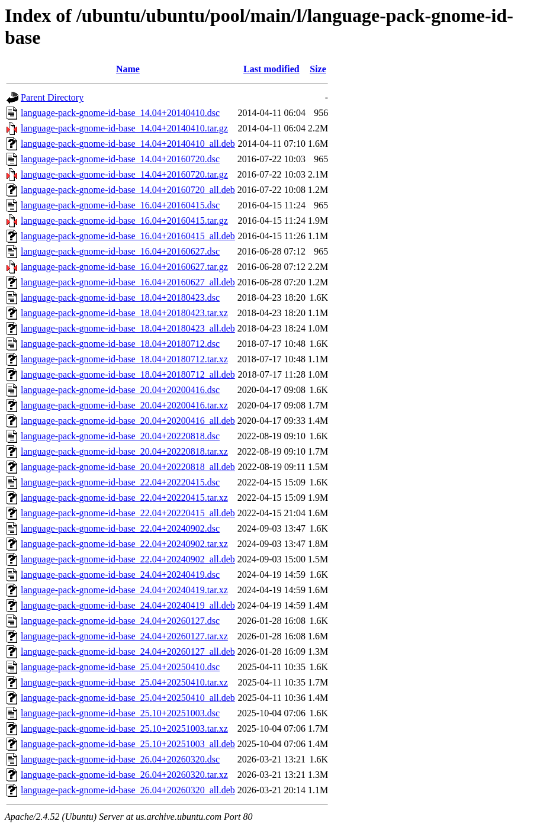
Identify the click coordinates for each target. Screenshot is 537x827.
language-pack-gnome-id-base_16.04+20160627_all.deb (128, 282)
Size (318, 69)
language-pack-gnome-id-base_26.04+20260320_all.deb (128, 790)
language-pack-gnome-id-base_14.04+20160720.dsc (120, 159)
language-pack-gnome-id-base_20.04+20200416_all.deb (128, 421)
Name (128, 69)
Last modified (271, 69)
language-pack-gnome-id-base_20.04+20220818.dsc (120, 436)
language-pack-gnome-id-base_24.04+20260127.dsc (120, 621)
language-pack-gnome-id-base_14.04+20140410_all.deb (128, 144)
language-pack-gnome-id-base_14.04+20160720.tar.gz (124, 174)
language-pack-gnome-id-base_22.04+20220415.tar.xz (124, 498)
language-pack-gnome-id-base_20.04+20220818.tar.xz (124, 451)
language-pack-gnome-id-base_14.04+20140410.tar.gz (124, 128)
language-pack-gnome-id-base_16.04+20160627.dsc (120, 251)
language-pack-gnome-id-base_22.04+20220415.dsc (120, 482)
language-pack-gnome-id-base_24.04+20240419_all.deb (128, 605)
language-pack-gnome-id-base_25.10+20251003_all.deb (128, 744)
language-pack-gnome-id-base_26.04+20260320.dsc (120, 759)
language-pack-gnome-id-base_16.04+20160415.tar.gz (124, 220)
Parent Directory (52, 97)
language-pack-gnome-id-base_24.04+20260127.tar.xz (124, 636)
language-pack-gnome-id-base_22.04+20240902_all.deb (128, 559)
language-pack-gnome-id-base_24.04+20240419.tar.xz (124, 590)
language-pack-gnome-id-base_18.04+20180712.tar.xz (124, 359)
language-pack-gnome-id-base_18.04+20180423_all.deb (128, 328)
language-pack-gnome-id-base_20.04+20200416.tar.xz (124, 405)
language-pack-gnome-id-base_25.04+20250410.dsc (120, 667)
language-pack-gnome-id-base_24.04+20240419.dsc (120, 574)
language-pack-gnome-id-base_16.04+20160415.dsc (120, 205)
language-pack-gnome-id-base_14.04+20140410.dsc (120, 113)
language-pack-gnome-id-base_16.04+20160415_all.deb (128, 236)
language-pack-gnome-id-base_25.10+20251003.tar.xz (124, 728)
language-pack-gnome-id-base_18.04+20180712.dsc (120, 344)
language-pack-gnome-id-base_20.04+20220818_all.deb (128, 467)
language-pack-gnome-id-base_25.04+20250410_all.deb (128, 698)
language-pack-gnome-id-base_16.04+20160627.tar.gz (124, 267)
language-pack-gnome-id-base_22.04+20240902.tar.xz (124, 544)
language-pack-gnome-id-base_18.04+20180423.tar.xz (124, 313)
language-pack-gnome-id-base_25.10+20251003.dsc (120, 713)
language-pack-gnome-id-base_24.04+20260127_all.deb (128, 651)
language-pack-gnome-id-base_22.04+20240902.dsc (120, 528)
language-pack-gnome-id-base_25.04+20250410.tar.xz (124, 682)
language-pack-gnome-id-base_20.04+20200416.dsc (120, 390)
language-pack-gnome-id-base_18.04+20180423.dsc (120, 297)
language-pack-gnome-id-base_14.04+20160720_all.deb (128, 190)
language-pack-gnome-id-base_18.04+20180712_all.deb (128, 374)
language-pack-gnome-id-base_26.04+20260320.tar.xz (124, 775)
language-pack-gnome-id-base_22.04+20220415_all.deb (128, 513)
